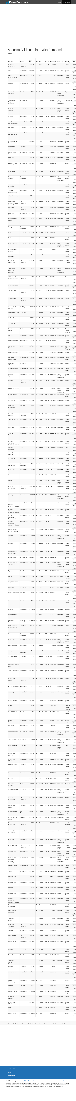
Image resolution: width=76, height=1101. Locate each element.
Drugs (59, 2)
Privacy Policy (23, 1081)
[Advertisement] (16, 25)
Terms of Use (31, 1081)
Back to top (66, 1081)
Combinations (66, 2)
